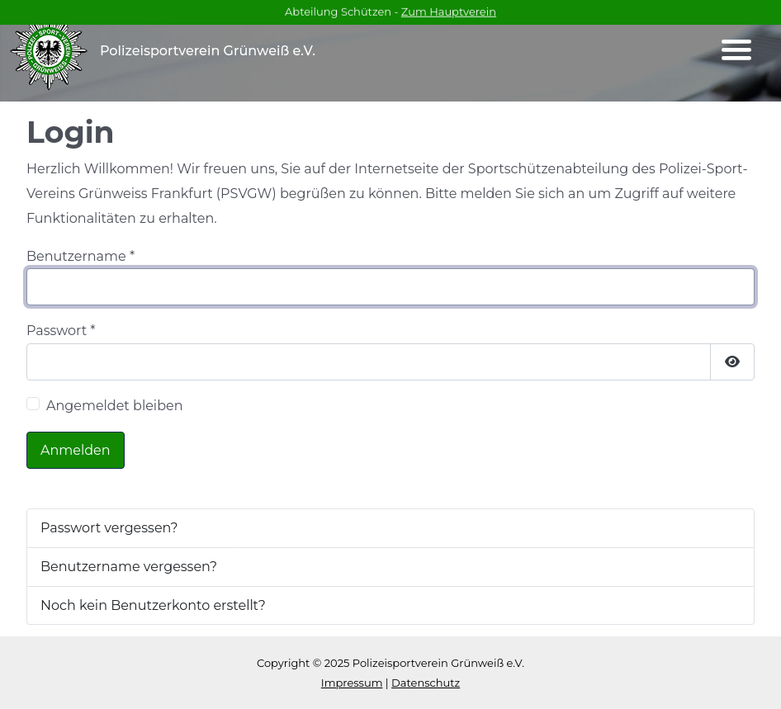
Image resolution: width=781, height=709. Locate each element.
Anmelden (75, 450)
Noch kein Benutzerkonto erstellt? (153, 605)
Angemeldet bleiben (114, 406)
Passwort (61, 330)
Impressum (352, 682)
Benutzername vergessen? (128, 566)
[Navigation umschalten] (736, 50)
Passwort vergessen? (109, 528)
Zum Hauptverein (448, 10)
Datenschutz (425, 682)
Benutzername (80, 256)
